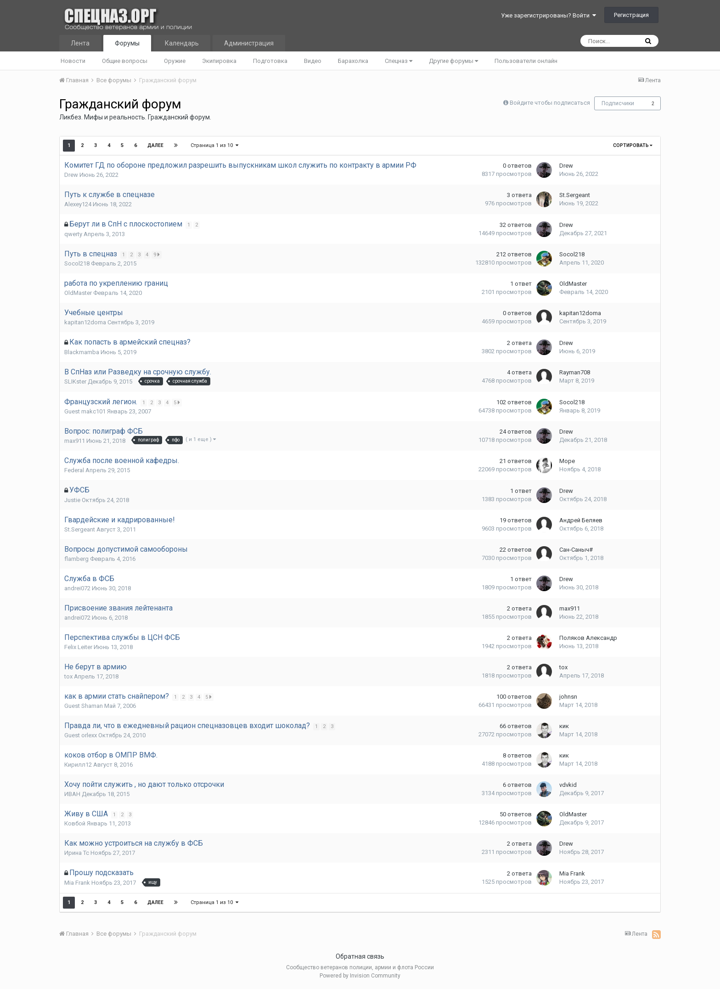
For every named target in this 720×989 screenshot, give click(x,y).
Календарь (182, 43)
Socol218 (77, 263)
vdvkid (568, 784)
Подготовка (270, 60)
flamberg (76, 558)
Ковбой (74, 823)
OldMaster (78, 292)
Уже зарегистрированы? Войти (548, 15)
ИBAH (72, 794)
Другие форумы (453, 60)
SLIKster (75, 381)
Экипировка (219, 60)
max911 (74, 440)
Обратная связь (360, 956)
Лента (80, 43)
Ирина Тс (76, 852)
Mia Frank (77, 882)
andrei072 (77, 588)
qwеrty (73, 234)
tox (68, 676)
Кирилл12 (78, 764)
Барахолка (353, 60)
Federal (74, 470)
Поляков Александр (588, 637)
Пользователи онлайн (526, 60)
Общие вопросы (124, 60)
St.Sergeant (574, 195)
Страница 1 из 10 (214, 145)
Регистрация (631, 14)
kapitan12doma (85, 322)
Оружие (175, 60)
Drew (71, 174)
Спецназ (398, 60)
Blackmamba (81, 352)
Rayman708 (574, 372)
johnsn (568, 696)
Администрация (249, 43)
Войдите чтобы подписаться (550, 102)
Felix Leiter (78, 647)
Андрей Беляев (580, 520)
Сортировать (632, 145)
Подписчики (618, 103)
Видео (312, 60)
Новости (73, 60)
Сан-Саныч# (576, 549)
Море (567, 461)
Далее (155, 145)
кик (564, 726)
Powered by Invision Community (360, 975)
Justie (72, 500)
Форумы (127, 43)
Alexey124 (77, 204)
